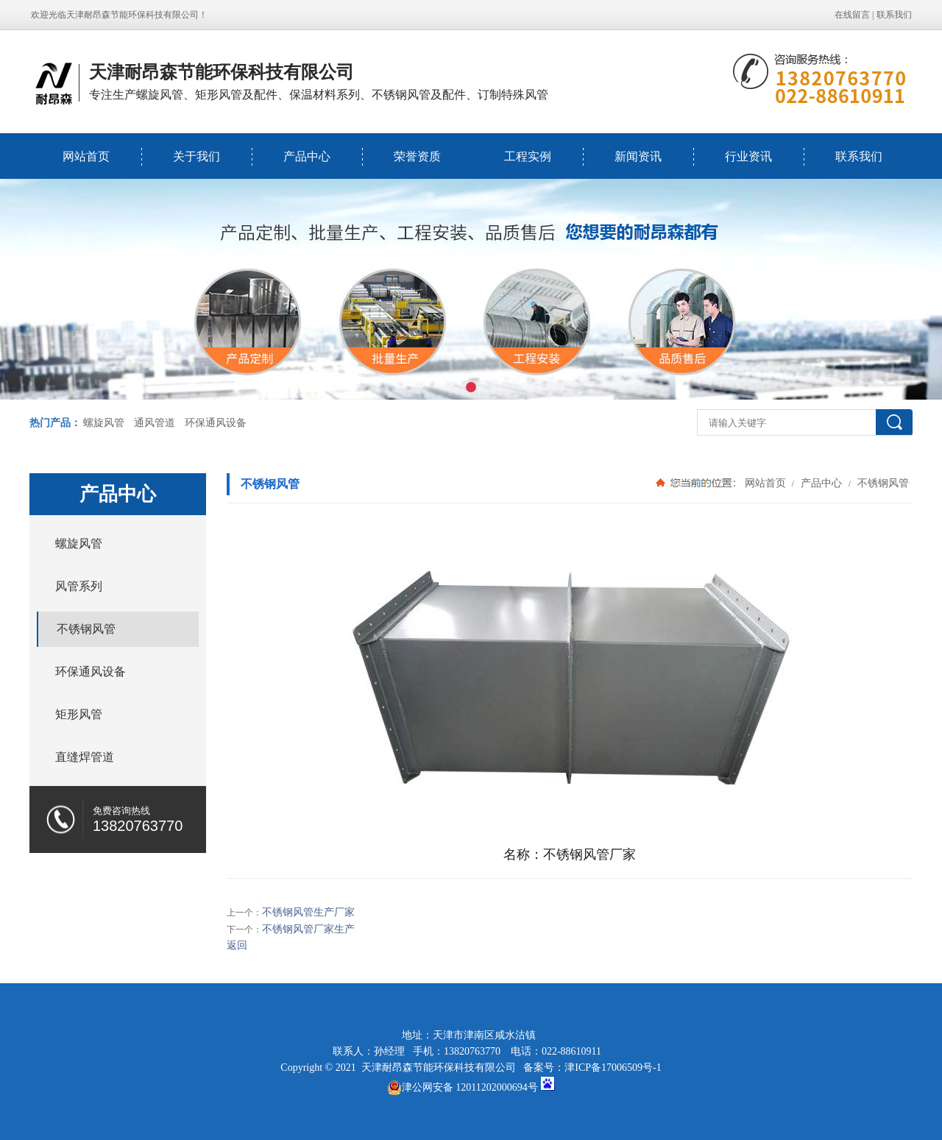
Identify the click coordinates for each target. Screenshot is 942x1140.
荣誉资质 (417, 156)
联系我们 (894, 15)
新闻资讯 (638, 156)
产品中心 (306, 156)
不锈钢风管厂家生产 (308, 929)
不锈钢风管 (881, 483)
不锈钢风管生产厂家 (308, 912)
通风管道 (154, 422)
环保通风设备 (216, 422)
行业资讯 (748, 156)
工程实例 (527, 156)
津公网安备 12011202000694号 (462, 1087)
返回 (237, 945)
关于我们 (196, 156)
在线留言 (852, 15)
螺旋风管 (103, 422)
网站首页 (86, 156)
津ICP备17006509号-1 (612, 1067)
